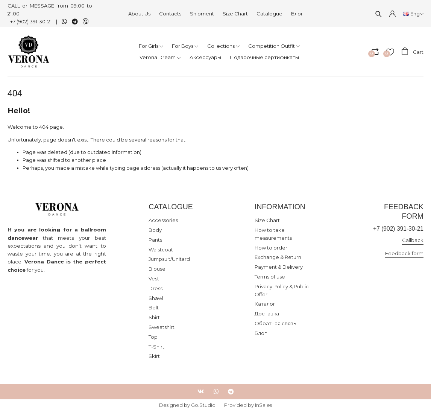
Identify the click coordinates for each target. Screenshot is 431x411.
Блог (297, 14)
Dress (155, 288)
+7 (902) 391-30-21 (31, 21)
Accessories (163, 220)
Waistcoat (161, 250)
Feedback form (404, 253)
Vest (154, 279)
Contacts (170, 14)
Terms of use (270, 277)
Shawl (156, 298)
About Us (139, 14)
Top (153, 337)
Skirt (154, 356)
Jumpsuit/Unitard (169, 259)
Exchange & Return (278, 257)
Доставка (267, 314)
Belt (154, 307)
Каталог (265, 304)
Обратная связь (275, 323)
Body (155, 230)
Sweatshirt (162, 327)
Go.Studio (203, 405)
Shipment (202, 14)
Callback (412, 240)
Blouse (157, 269)
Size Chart (235, 14)
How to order (271, 248)
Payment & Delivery (279, 267)
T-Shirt (156, 347)
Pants (155, 240)
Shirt (154, 317)
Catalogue (269, 14)
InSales (263, 405)
